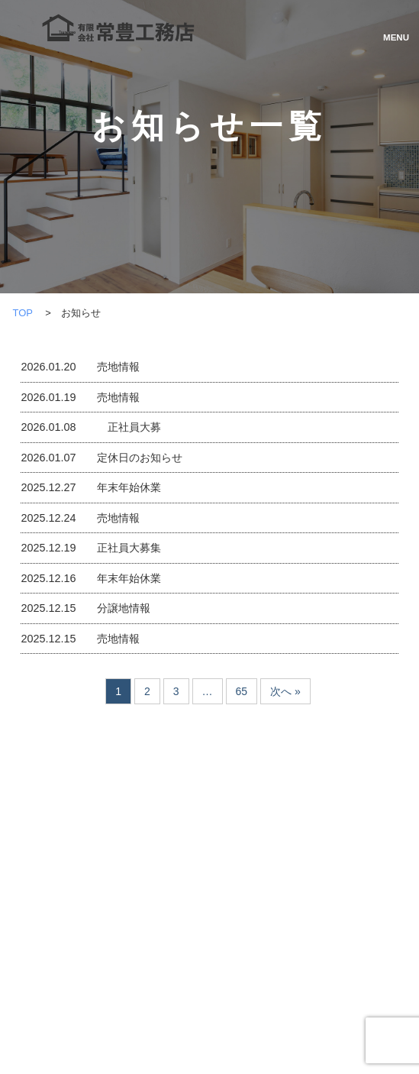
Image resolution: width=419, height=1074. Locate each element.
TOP (22, 313)
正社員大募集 (129, 548)
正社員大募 (129, 427)
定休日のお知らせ (139, 457)
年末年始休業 (129, 487)
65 (242, 691)
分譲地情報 (123, 608)
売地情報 (118, 367)
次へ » (285, 691)
